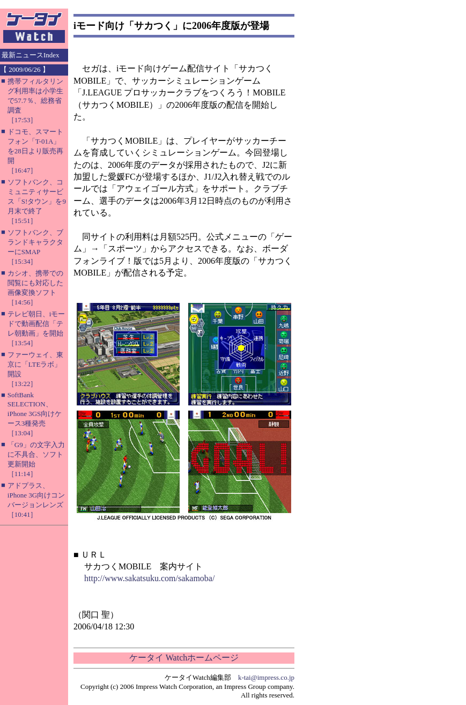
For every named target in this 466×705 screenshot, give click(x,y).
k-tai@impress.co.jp (266, 677)
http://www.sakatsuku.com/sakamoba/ (149, 578)
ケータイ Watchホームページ (184, 657)
